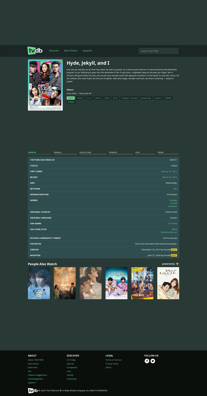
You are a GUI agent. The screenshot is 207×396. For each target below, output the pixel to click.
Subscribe (32, 367)
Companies (72, 367)
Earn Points (70, 50)
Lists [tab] (137, 152)
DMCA (108, 367)
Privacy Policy (112, 363)
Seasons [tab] (57, 152)
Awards (70, 363)
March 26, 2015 (169, 177)
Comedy (173, 200)
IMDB (174, 229)
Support (87, 50)
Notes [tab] (161, 152)
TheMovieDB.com (168, 232)
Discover (54, 50)
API (29, 371)
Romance (172, 206)
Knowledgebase (35, 378)
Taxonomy (72, 378)
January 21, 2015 (169, 171)
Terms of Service (114, 359)
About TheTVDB (35, 359)
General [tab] (32, 152)
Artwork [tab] (113, 152)
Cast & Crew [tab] (85, 152)
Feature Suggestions (37, 375)
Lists (69, 371)
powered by (170, 264)
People (70, 375)
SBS (175, 188)
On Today (71, 359)
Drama (174, 203)
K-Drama (173, 223)
